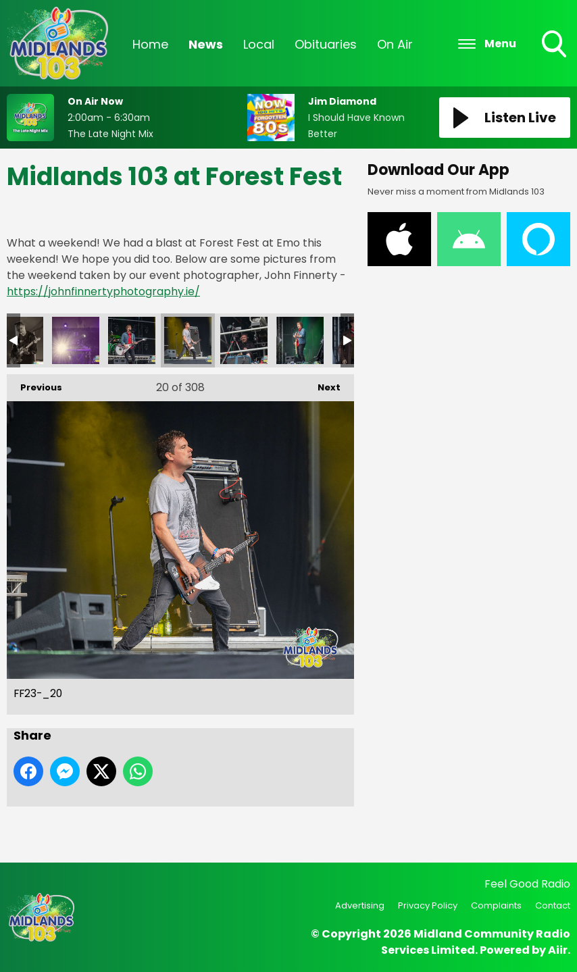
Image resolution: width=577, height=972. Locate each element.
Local (258, 44)
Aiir (558, 950)
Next (322, 384)
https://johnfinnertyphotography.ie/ (103, 291)
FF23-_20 (187, 340)
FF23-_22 (300, 340)
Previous (34, 384)
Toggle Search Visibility (555, 45)
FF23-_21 (244, 340)
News (206, 44)
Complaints (496, 905)
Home (150, 44)
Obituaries (326, 44)
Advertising (359, 905)
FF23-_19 (131, 340)
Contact (552, 905)
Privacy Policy (427, 905)
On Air (395, 44)
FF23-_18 (75, 340)
